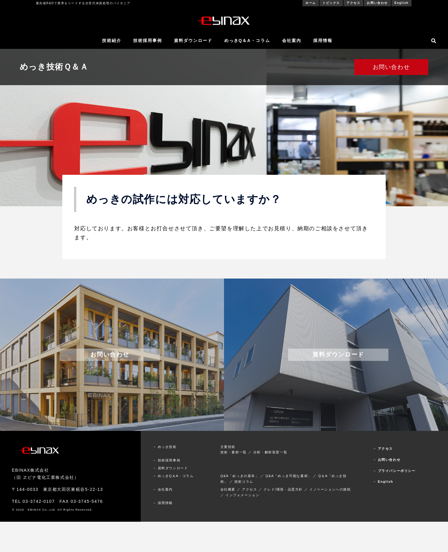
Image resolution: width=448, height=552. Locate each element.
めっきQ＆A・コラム (247, 40)
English (401, 2)
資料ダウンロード (193, 40)
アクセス (353, 2)
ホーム (310, 2)
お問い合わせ (377, 2)
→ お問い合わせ (386, 459)
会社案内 (291, 40)
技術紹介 (111, 40)
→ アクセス (383, 448)
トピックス (331, 2)
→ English (383, 481)
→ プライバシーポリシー (394, 471)
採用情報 (322, 40)
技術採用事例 (147, 40)
